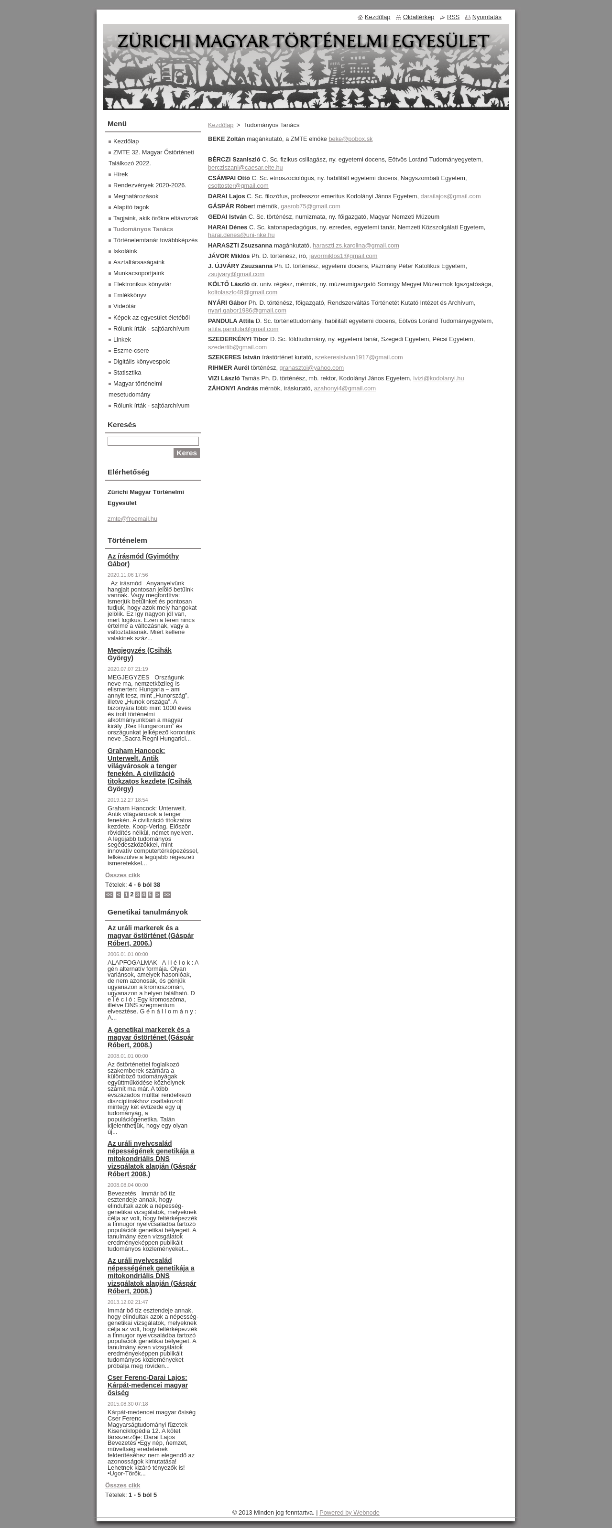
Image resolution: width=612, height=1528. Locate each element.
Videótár (124, 306)
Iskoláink (125, 251)
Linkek (122, 339)
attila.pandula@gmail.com (243, 329)
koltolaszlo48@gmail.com (242, 292)
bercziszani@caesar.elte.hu (245, 167)
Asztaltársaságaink (138, 262)
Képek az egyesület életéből (151, 317)
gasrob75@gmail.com (310, 206)
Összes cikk (122, 875)
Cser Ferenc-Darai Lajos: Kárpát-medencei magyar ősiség (148, 1385)
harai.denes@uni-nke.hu (241, 234)
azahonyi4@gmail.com (345, 388)
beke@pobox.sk (350, 138)
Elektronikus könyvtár (142, 284)
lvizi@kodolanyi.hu (438, 378)
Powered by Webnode (349, 1512)
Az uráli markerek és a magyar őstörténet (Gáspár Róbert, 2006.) (151, 935)
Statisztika (127, 372)
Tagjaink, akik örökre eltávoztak (155, 218)
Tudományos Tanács (143, 229)
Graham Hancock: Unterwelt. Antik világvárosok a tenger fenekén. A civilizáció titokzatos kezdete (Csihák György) (150, 770)
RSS (453, 17)
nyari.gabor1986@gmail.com (247, 310)
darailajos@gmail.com (451, 196)
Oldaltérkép (418, 17)
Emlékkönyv (129, 295)
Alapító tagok (131, 207)
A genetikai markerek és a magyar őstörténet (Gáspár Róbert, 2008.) (151, 1037)
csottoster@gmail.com (238, 185)
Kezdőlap (220, 125)
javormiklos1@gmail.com (343, 255)
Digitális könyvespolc (141, 361)
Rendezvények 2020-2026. (149, 185)
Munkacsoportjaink (138, 273)
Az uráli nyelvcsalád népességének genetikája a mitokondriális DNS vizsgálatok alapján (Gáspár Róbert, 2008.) (152, 1276)
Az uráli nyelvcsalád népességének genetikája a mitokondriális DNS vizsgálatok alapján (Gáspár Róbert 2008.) (152, 1159)
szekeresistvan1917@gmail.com (359, 357)
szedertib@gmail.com (237, 347)
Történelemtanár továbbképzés (155, 240)
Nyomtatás (487, 17)
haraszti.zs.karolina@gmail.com (356, 245)
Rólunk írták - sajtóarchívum (151, 328)
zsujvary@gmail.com (236, 274)
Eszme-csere (131, 350)
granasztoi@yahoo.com (312, 367)
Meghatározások (136, 196)
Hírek (120, 174)
